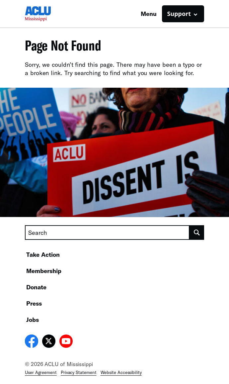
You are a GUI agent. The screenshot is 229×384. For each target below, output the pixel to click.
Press (34, 303)
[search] (197, 232)
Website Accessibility (121, 372)
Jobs (32, 319)
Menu (149, 13)
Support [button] (179, 14)
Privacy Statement (79, 372)
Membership (43, 270)
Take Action (43, 254)
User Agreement (41, 372)
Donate (36, 287)
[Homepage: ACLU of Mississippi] (48, 13)
